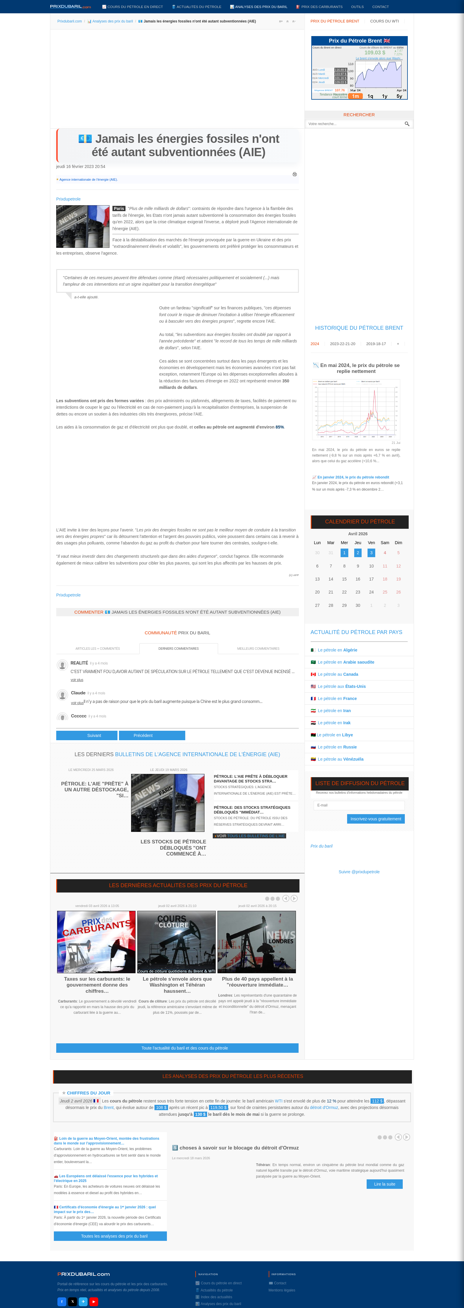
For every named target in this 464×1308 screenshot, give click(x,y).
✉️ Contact (277, 1283)
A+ (281, 21)
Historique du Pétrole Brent (359, 328)
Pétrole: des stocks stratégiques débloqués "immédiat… (252, 809)
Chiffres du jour (88, 1092)
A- (294, 21)
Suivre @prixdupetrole (359, 871)
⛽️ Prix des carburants (319, 7)
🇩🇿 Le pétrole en (334, 650)
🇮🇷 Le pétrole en (331, 710)
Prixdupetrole (68, 199)
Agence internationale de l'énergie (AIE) (88, 179)
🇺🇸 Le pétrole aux (338, 686)
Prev (285, 898)
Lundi (321, 69)
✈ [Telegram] (83, 1301)
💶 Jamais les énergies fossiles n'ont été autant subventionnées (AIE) (178, 145)
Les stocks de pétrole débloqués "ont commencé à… (173, 848)
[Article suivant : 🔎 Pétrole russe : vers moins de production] (152, 735)
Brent (108, 1107)
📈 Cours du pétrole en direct (132, 7)
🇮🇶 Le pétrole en (331, 722)
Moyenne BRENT (323, 90)
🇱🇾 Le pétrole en (332, 735)
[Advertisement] (177, 81)
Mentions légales (282, 1290)
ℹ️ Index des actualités (213, 1297)
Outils (357, 7)
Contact (380, 7)
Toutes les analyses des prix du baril (117, 1236)
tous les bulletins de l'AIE (256, 836)
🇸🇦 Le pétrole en (342, 662)
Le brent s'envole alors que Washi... (379, 58)
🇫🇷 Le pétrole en (334, 698)
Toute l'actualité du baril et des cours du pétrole (184, 1048)
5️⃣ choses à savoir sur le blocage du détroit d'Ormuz (235, 1148)
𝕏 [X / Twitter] (72, 1301)
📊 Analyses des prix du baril (258, 7)
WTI (279, 1101)
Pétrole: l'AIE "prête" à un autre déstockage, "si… (94, 790)
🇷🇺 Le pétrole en (334, 747)
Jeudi (321, 82)
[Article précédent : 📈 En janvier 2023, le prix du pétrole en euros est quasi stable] (86, 735)
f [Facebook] (61, 1301)
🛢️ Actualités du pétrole (196, 7)
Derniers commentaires (179, 648)
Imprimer (295, 174)
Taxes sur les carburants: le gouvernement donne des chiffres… (97, 985)
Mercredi (323, 78)
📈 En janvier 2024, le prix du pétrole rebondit (350, 477)
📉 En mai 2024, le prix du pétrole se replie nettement (356, 368)
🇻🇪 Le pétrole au (337, 759)
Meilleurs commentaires (258, 648)
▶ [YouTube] (94, 1301)
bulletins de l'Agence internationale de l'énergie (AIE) (197, 754)
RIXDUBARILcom (83, 1274)
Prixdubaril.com (69, 21)
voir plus (77, 680)
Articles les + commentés (97, 648)
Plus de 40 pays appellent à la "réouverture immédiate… (257, 982)
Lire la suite (384, 1184)
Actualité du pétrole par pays (356, 632)
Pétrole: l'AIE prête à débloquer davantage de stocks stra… (251, 778)
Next (294, 898)
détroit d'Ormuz (324, 1107)
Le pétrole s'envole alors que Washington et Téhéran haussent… (177, 985)
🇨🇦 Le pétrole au (334, 674)
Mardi (321, 73)
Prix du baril (322, 846)
